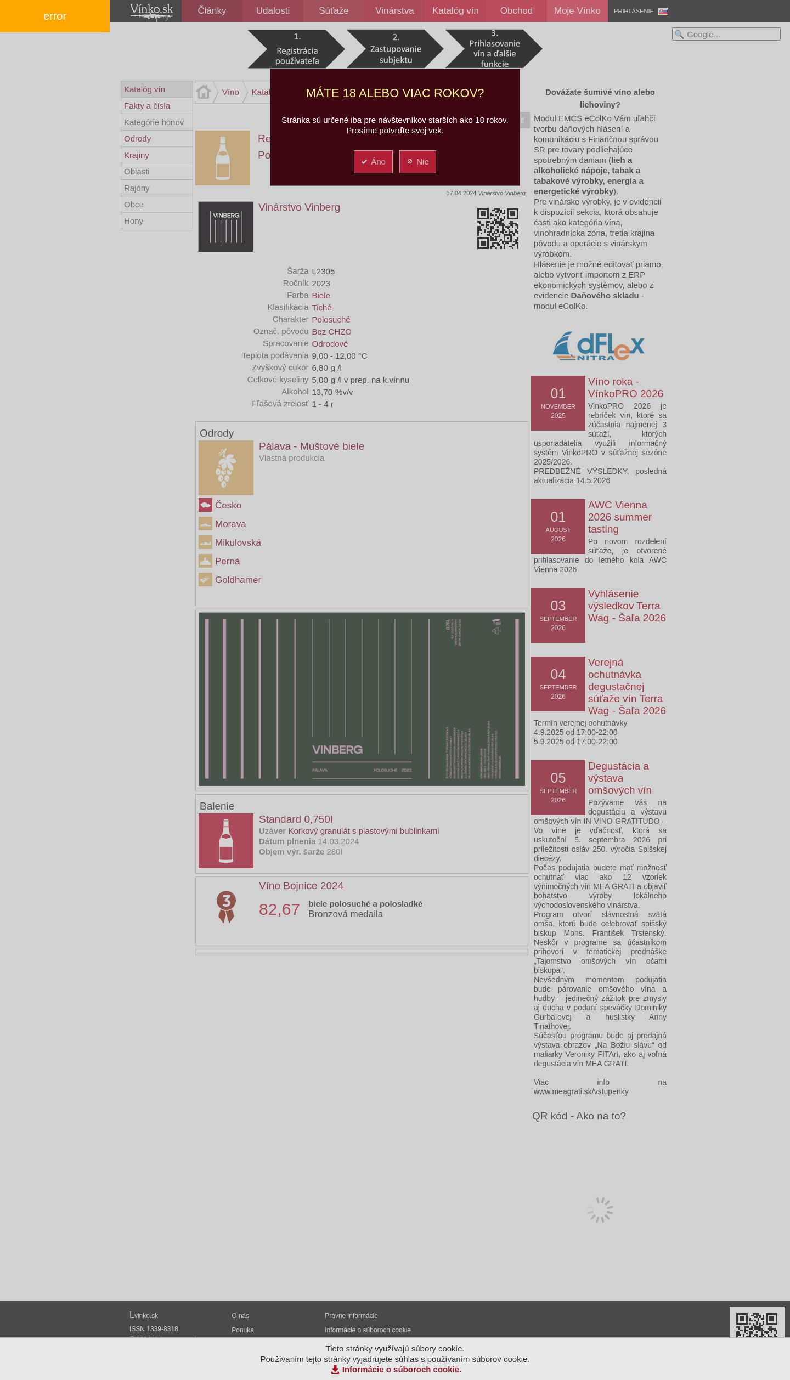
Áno (373, 161)
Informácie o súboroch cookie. (402, 1369)
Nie (417, 161)
